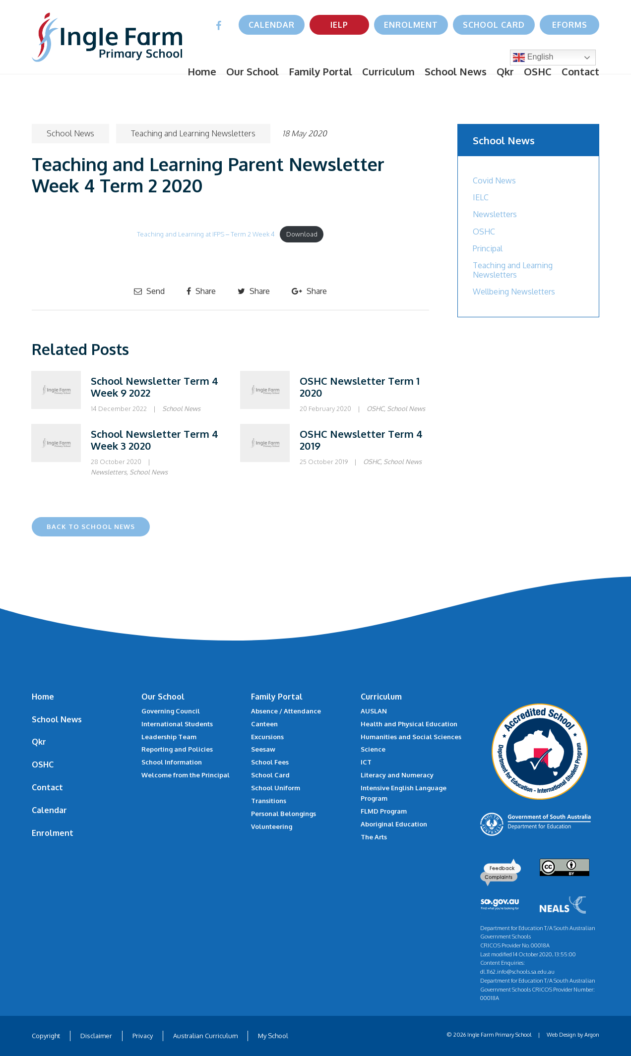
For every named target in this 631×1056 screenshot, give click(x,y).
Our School (252, 71)
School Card (494, 25)
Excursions (267, 737)
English (533, 57)
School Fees (270, 762)
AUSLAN (374, 711)
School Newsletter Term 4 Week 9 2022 (154, 386)
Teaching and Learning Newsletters (193, 133)
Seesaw (263, 749)
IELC (481, 197)
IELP (339, 25)
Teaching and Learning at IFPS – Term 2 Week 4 (206, 234)
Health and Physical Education (409, 724)
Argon (591, 1034)
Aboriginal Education (394, 824)
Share (201, 291)
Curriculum (388, 71)
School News (456, 71)
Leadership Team (168, 737)
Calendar (272, 25)
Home (202, 71)
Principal (488, 248)
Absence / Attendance (286, 711)
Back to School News (91, 526)
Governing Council (170, 711)
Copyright (46, 1036)
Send (149, 291)
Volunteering (271, 826)
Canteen (264, 724)
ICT (366, 762)
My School (273, 1036)
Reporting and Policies (177, 749)
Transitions (268, 801)
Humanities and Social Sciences (411, 737)
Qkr (505, 71)
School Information (171, 762)
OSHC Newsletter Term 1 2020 (360, 386)
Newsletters (108, 472)
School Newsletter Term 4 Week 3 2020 (154, 439)
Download (301, 234)
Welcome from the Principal (185, 775)
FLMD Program (384, 811)
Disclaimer (96, 1036)
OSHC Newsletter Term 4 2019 (361, 439)
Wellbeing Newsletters (514, 291)
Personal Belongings (283, 814)
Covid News (494, 180)
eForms (569, 25)
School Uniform (275, 788)
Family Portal (320, 71)
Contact (580, 71)
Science (373, 749)
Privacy (142, 1036)
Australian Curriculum (205, 1036)
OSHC (538, 71)
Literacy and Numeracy (397, 775)
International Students (177, 724)
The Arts (374, 837)
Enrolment (411, 25)
